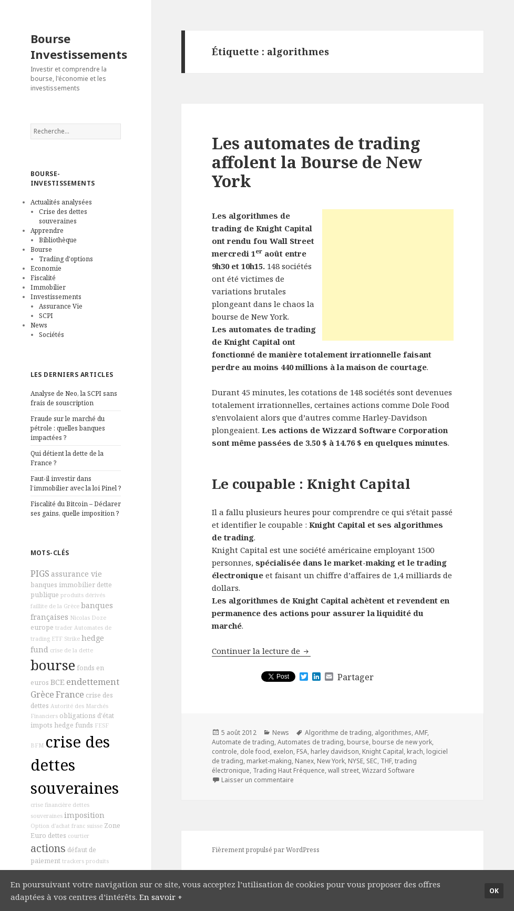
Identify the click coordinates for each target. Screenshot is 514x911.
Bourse (41, 249)
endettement (92, 682)
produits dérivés (82, 595)
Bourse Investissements (78, 46)
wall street (343, 770)
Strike (72, 638)
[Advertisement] (388, 275)
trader (64, 627)
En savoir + (160, 897)
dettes (57, 835)
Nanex (304, 760)
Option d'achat (50, 826)
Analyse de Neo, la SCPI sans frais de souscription (73, 398)
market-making (269, 760)
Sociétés (51, 334)
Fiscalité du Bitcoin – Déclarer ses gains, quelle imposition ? (75, 508)
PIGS (39, 573)
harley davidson (335, 751)
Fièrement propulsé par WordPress (266, 849)
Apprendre (47, 230)
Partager (355, 677)
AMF (421, 732)
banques (43, 584)
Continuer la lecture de (261, 651)
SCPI (46, 315)
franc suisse (86, 826)
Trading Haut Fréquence (289, 770)
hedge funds (73, 725)
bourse (52, 665)
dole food (255, 751)
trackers (73, 861)
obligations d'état (86, 715)
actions (48, 848)
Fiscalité (43, 277)
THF (386, 760)
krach (415, 751)
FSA (301, 751)
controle (224, 751)
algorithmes (393, 732)
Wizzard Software (388, 770)
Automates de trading (310, 742)
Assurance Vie (61, 306)
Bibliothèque (58, 240)
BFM (37, 745)
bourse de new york (402, 742)
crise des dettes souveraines (74, 765)
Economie (45, 268)
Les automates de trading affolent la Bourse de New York (317, 162)
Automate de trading (243, 742)
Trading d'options (66, 258)
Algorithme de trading (338, 732)
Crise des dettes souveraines (63, 216)
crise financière (50, 804)
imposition (84, 815)
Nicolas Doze (88, 617)
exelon (283, 751)
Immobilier (48, 287)
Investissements (55, 296)
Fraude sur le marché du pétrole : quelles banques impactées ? (67, 428)
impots (41, 725)
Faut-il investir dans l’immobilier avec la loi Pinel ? (75, 483)
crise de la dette (71, 650)
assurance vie (76, 574)
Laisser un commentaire (257, 779)
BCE (57, 682)
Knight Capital (383, 751)
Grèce (42, 694)
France (70, 694)
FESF (102, 725)
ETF (57, 638)
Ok (494, 890)
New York (331, 760)
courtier (78, 836)
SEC (371, 760)
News (38, 325)
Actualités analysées (61, 202)
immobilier (77, 584)
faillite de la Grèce (54, 606)
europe (42, 627)
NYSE (355, 760)
